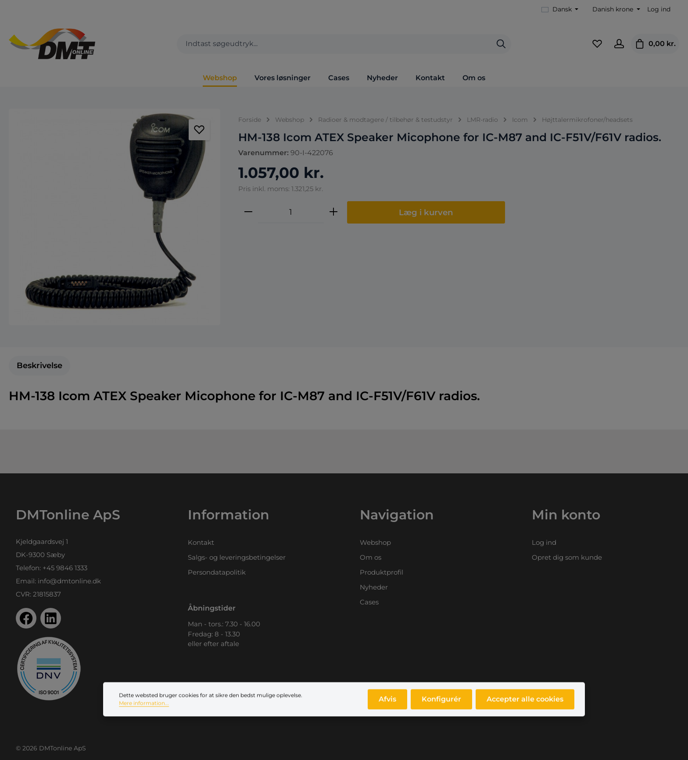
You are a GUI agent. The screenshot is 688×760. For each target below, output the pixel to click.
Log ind (658, 9)
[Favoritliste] (597, 44)
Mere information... (144, 709)
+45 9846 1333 (65, 568)
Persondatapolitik (217, 572)
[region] (114, 217)
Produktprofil (381, 572)
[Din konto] (619, 44)
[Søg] (501, 44)
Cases (369, 602)
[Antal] (291, 212)
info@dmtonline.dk (69, 581)
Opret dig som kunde (567, 557)
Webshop (375, 542)
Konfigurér (441, 705)
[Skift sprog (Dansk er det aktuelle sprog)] (560, 9)
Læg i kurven (426, 212)
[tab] (39, 366)
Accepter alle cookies (525, 705)
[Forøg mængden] (333, 212)
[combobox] (334, 44)
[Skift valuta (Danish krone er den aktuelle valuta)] (615, 9)
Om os (370, 557)
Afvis (387, 705)
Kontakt (201, 542)
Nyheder (374, 587)
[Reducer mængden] (248, 212)
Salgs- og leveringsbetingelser (237, 557)
